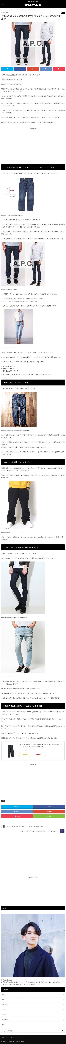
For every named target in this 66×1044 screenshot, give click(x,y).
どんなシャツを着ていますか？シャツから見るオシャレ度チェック (25, 447)
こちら (37, 984)
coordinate (5, 1004)
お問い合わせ (12, 1037)
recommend (5, 1019)
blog (3, 994)
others (4, 1014)
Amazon (25, 754)
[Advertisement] (17, 144)
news (3, 1009)
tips (4, 801)
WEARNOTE (33, 5)
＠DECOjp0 (15, 79)
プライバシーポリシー (21, 1037)
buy (3, 999)
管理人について (5, 1037)
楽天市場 (38, 754)
